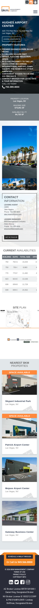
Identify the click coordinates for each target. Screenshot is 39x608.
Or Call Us (19, 562)
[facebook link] (22, 582)
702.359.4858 (15, 226)
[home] (11, 9)
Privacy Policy (19, 574)
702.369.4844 (15, 212)
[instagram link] (28, 582)
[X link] (17, 582)
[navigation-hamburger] (35, 11)
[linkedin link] (11, 582)
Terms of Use (19, 572)
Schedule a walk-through (19, 557)
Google (26, 342)
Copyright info (19, 577)
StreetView (34, 342)
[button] (34, 184)
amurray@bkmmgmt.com (13, 229)
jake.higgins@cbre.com (13, 214)
